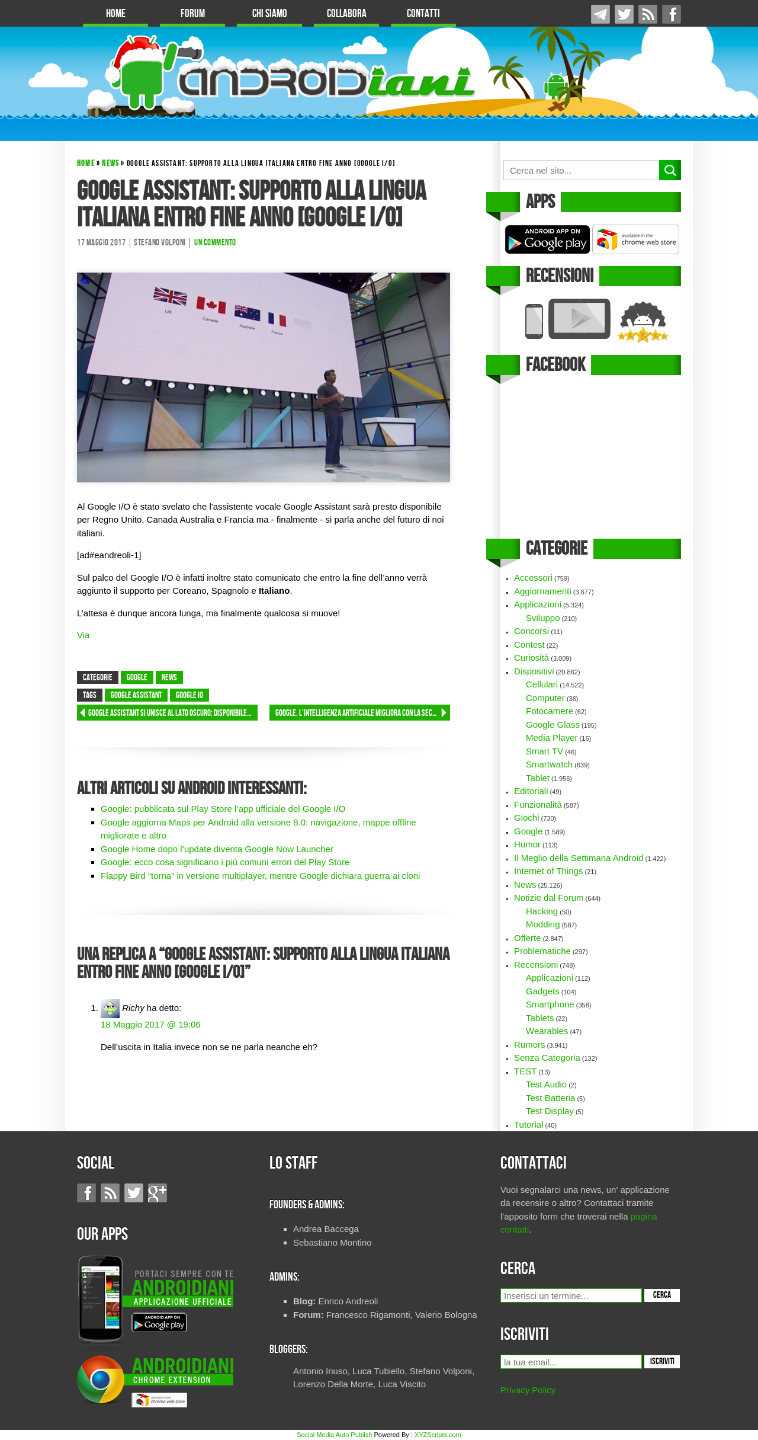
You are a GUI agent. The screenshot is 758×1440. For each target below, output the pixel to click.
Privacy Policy (527, 1390)
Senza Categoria (547, 1057)
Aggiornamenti (542, 591)
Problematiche (542, 951)
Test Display (550, 1111)
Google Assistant (136, 695)
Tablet (538, 778)
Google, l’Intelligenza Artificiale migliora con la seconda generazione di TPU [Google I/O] (362, 713)
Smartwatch (549, 764)
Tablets (540, 1018)
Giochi (526, 817)
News (110, 163)
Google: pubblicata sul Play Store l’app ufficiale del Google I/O (223, 809)
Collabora (347, 14)
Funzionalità (538, 804)
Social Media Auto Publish (334, 1434)
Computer (545, 698)
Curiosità (531, 657)
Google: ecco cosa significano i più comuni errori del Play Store (225, 862)
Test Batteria (550, 1098)
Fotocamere (549, 711)
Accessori (533, 577)
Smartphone (550, 1004)
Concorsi (531, 631)
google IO (189, 695)
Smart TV (544, 751)
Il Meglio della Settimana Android (578, 858)
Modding (543, 924)
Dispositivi (534, 671)
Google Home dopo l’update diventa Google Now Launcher (217, 849)
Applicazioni (537, 604)
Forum (193, 14)
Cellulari (542, 684)
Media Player (552, 737)
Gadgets (543, 991)
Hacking (542, 911)
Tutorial (528, 1124)
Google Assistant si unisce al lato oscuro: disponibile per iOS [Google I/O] (173, 713)
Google (137, 678)
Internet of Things (548, 871)
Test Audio (546, 1084)
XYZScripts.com (438, 1434)
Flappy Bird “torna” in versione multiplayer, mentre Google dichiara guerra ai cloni (260, 876)
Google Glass (553, 724)
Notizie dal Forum (549, 897)
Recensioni (536, 964)
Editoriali (531, 791)
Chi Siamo (269, 14)
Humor (527, 844)
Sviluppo (543, 618)
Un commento (215, 243)
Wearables (547, 1031)
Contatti (423, 14)
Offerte (527, 938)
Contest (529, 644)
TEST (525, 1071)
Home (116, 14)
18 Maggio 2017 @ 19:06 (151, 1024)
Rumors (529, 1044)
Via (83, 635)
